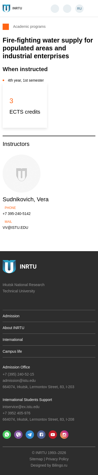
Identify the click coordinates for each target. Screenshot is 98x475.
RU (79, 8)
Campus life (12, 351)
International (13, 339)
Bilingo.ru (59, 465)
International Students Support (27, 400)
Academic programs (29, 26)
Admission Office (16, 367)
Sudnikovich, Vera (26, 199)
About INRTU (13, 328)
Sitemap (36, 459)
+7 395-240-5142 (17, 214)
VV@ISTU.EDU (15, 227)
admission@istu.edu (19, 380)
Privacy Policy (57, 459)
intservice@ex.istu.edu (21, 407)
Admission (11, 316)
